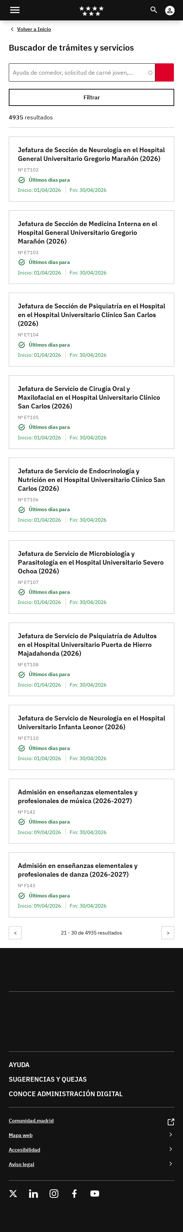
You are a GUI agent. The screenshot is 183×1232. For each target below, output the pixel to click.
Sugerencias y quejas (48, 1079)
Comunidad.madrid (31, 1120)
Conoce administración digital (65, 1094)
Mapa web (20, 1135)
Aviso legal (21, 1164)
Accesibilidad (24, 1149)
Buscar (160, 5)
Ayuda (19, 1065)
